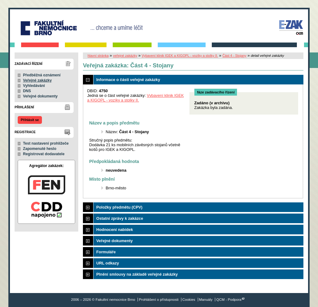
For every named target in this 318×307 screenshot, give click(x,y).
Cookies (188, 299)
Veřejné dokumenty (40, 96)
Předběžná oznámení (42, 75)
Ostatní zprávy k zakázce (119, 218)
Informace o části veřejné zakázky (128, 79)
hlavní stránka (98, 55)
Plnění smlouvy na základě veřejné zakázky (137, 274)
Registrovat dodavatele (44, 154)
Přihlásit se (30, 120)
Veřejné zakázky (37, 80)
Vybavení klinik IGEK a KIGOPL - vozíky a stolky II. (180, 55)
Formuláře (106, 252)
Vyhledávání (34, 86)
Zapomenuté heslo (39, 149)
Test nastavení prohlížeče (46, 143)
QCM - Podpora (229, 299)
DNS (27, 91)
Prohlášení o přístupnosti (158, 299)
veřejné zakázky (125, 55)
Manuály (206, 299)
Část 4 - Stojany (234, 55)
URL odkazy (107, 263)
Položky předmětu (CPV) (119, 207)
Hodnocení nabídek (114, 229)
